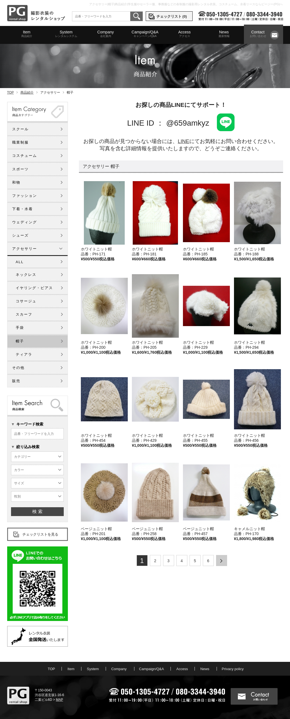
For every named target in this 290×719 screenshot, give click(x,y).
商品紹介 (27, 92)
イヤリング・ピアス (34, 288)
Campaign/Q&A (145, 34)
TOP (10, 92)
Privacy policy (233, 669)
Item (26, 34)
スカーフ (24, 314)
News (224, 34)
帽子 (20, 341)
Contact (258, 34)
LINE (183, 141)
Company (105, 34)
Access (184, 34)
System (66, 34)
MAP (59, 700)
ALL (20, 262)
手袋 (20, 328)
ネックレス (26, 275)
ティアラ (24, 354)
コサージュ (26, 301)
